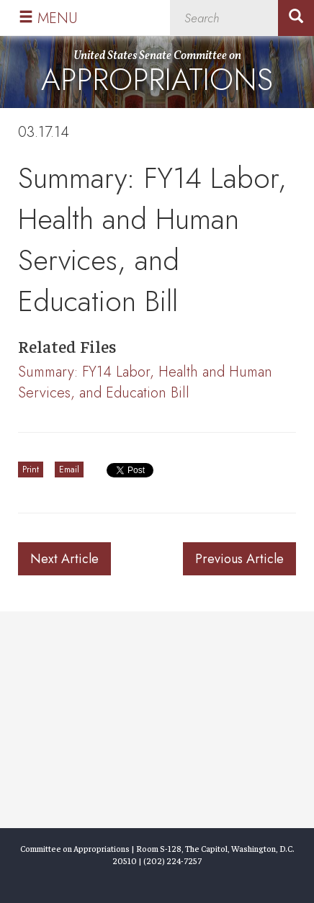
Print (30, 469)
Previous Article (239, 558)
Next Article (64, 558)
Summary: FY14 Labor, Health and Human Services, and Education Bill (145, 382)
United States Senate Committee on (157, 75)
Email (69, 469)
